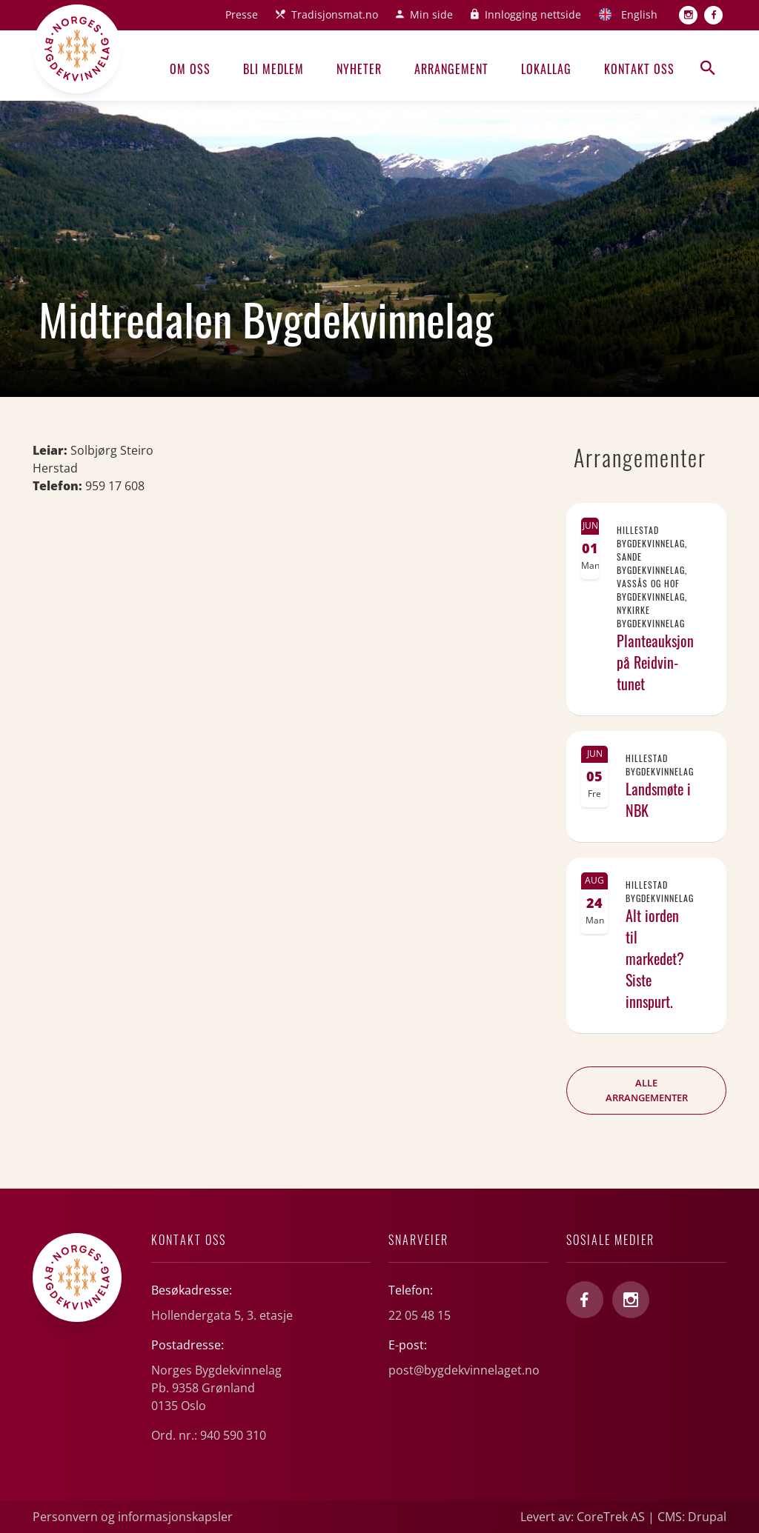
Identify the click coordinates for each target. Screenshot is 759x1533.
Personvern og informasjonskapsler (133, 1517)
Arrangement (451, 69)
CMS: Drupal (691, 1517)
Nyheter (359, 69)
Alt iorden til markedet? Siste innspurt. (655, 958)
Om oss (190, 69)
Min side (431, 14)
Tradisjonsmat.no (334, 14)
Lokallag (546, 69)
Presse (241, 14)
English (639, 14)
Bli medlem (273, 69)
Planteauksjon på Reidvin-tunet (655, 662)
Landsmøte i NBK (658, 799)
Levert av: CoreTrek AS (582, 1517)
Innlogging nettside (533, 14)
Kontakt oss (639, 69)
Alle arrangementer (647, 1090)
